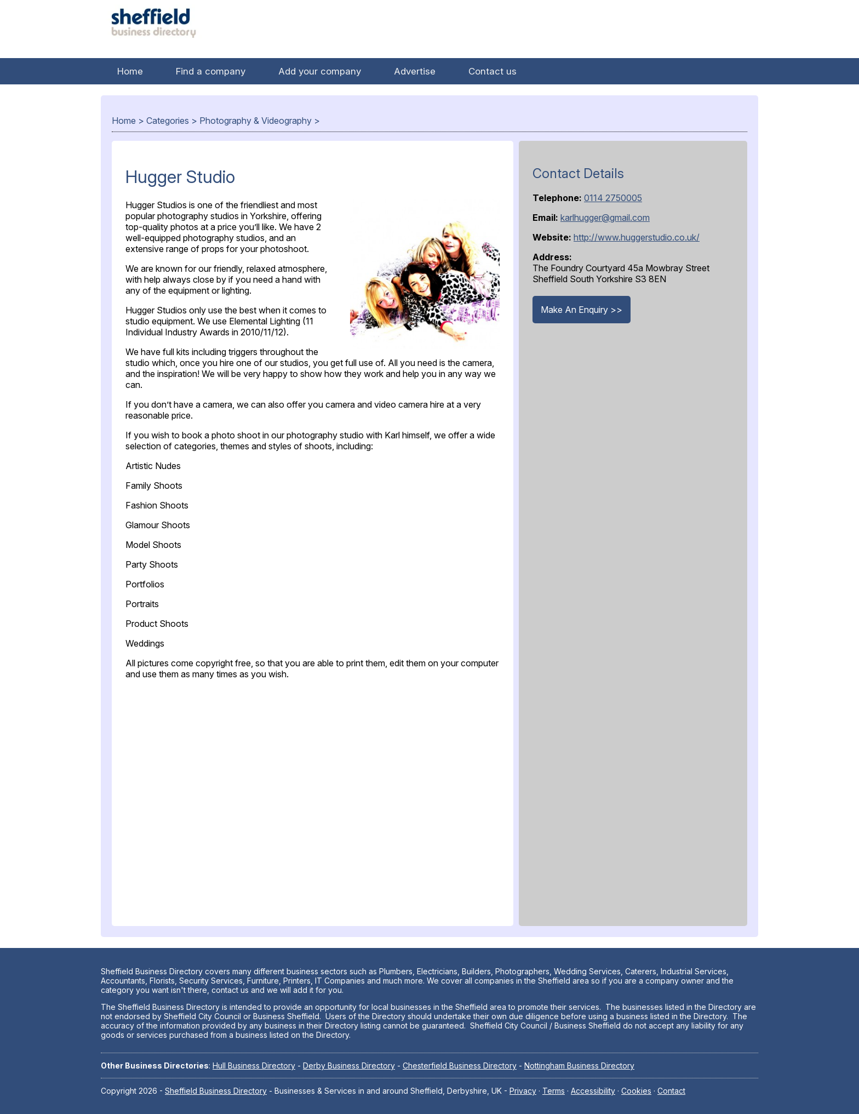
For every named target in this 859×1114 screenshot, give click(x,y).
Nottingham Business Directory (579, 1065)
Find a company (210, 71)
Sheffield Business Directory (216, 1090)
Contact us (492, 71)
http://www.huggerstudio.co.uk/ (637, 237)
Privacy (522, 1090)
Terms (553, 1090)
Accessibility (593, 1090)
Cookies (636, 1090)
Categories (167, 120)
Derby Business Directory (349, 1065)
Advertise (415, 71)
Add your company (319, 71)
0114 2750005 (613, 197)
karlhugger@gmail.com (605, 217)
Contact (671, 1090)
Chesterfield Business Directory (460, 1065)
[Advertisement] (312, 800)
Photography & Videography (255, 120)
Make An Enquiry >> (581, 309)
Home (130, 71)
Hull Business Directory (254, 1065)
